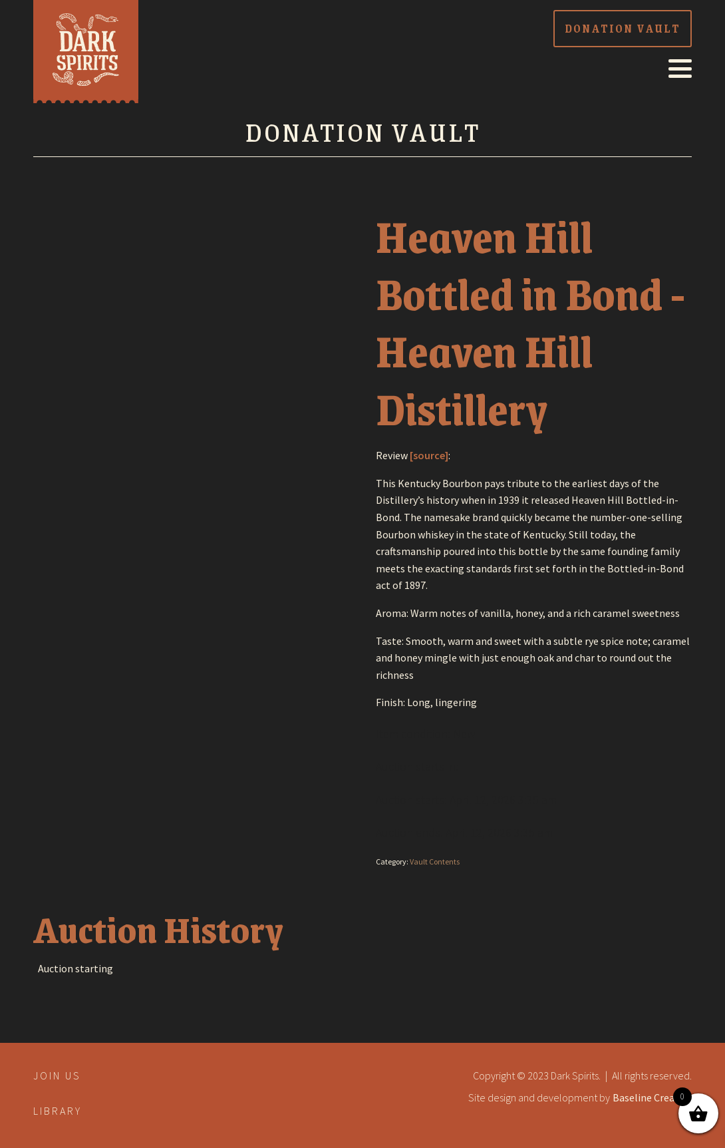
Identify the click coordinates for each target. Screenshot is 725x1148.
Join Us (57, 1075)
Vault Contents (435, 861)
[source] (429, 455)
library (57, 1110)
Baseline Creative (652, 1097)
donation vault (622, 28)
